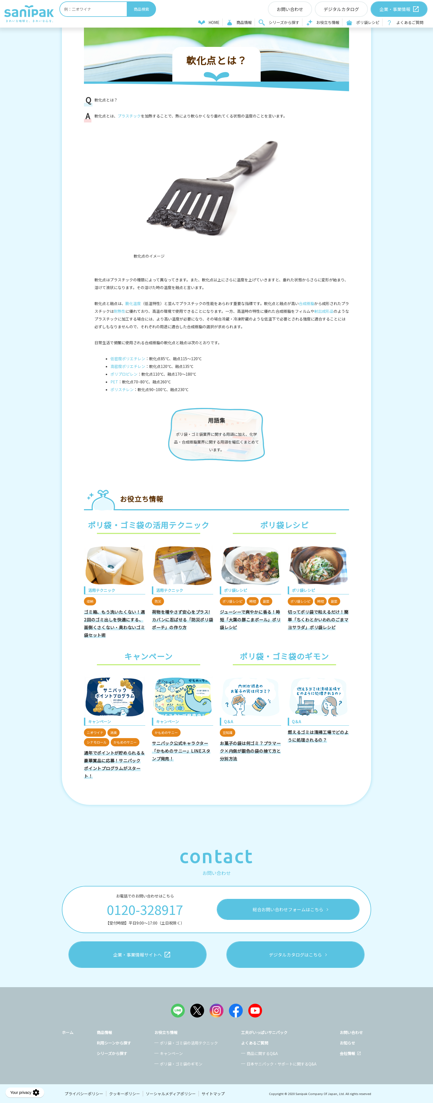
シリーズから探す (284, 22)
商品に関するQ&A (262, 1053)
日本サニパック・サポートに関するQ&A (281, 1064)
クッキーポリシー (124, 1093)
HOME (214, 22)
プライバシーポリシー (84, 1093)
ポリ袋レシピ (367, 22)
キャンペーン (171, 1053)
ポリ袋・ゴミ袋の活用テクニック (189, 1043)
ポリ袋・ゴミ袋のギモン (181, 1064)
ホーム (67, 1032)
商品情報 (244, 22)
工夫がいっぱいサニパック (264, 1032)
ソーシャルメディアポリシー (171, 1093)
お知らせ (347, 1043)
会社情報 (347, 1053)
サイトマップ (213, 1093)
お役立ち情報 (327, 22)
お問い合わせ (351, 1032)
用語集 (216, 420)
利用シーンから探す (114, 1043)
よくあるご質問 (409, 22)
